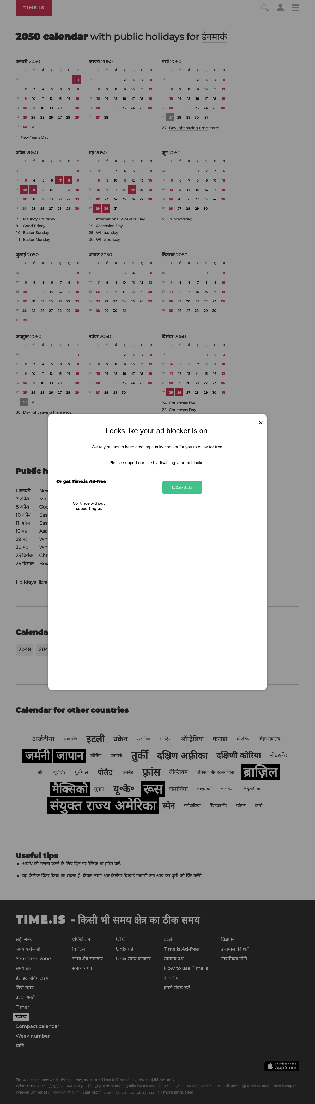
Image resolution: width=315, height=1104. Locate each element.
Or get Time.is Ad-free (81, 481)
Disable (182, 487)
